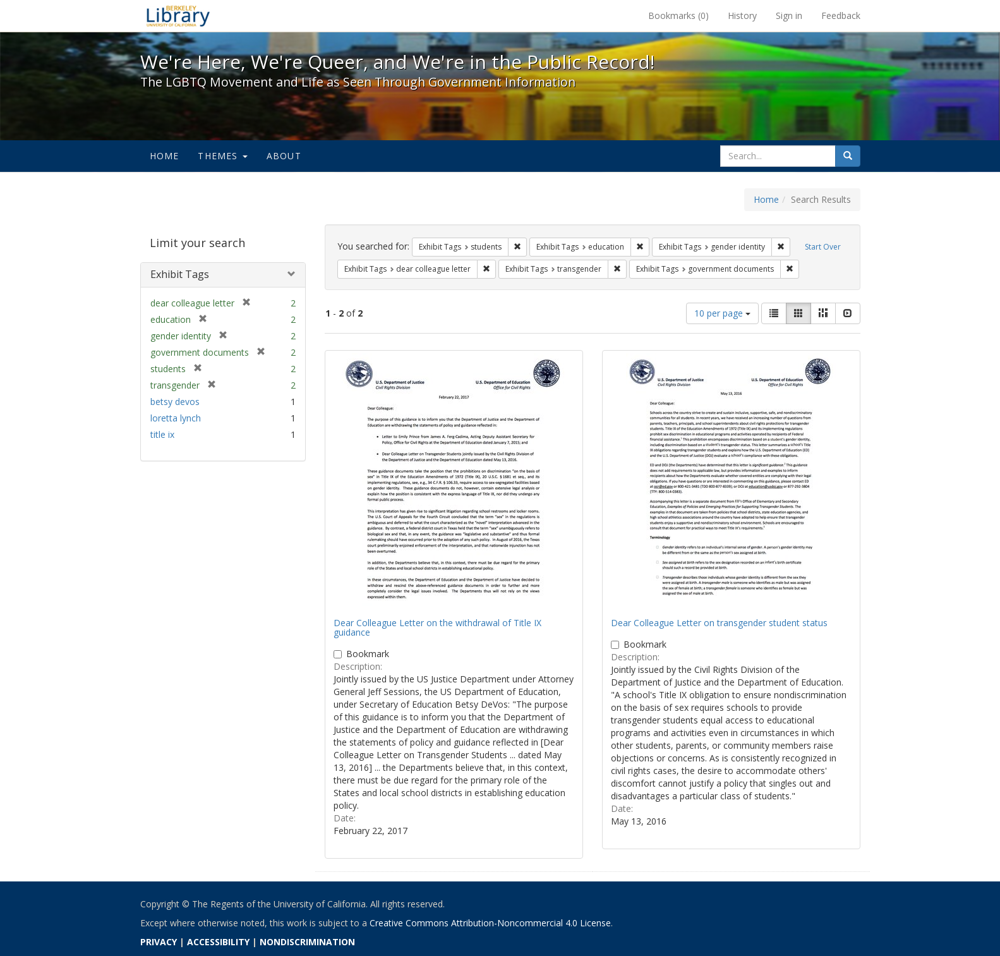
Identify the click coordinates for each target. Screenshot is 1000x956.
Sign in (789, 15)
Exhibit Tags (179, 274)
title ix (162, 434)
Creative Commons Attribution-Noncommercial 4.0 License (490, 923)
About (284, 156)
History (742, 15)
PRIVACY (158, 942)
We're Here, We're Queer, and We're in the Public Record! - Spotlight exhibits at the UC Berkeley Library (178, 16)
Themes (222, 156)
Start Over (823, 246)
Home (164, 156)
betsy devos (175, 402)
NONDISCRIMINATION (307, 942)
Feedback (840, 15)
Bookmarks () (678, 15)
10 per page (722, 313)
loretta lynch (175, 418)
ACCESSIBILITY (218, 942)
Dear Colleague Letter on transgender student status (719, 623)
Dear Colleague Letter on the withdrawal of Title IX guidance (437, 627)
